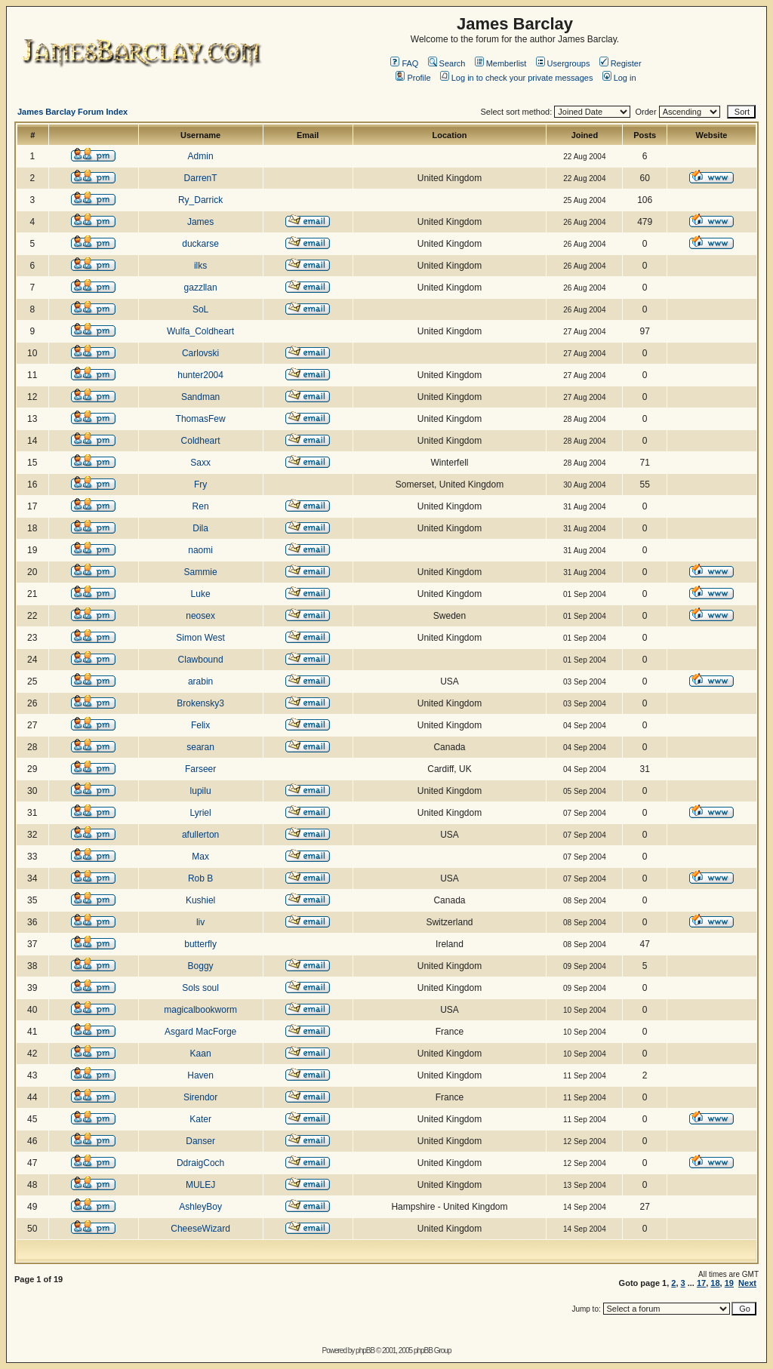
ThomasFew (201, 419)
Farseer (200, 769)
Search (447, 63)
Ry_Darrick (200, 200)
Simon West (200, 637)
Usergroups (563, 63)
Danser (200, 1141)
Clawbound (200, 659)
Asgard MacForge (200, 1031)
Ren (200, 506)
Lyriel (200, 813)
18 (714, 1282)
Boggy (201, 966)
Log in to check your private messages (516, 77)
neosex (200, 616)
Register (620, 63)
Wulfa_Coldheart (200, 331)
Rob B (200, 878)
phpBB (365, 1350)
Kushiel (200, 900)
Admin (201, 156)
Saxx (200, 462)
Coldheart (200, 440)
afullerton (200, 834)
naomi (200, 550)
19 (729, 1282)
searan (200, 747)
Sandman (200, 397)
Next (747, 1282)
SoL (200, 309)
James (200, 222)
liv (200, 922)
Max (200, 856)
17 (701, 1282)
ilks (200, 265)
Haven (200, 1075)
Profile (413, 77)
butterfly (200, 944)
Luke (201, 594)
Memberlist (501, 63)
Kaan (200, 1053)
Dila (200, 528)
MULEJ (200, 1185)
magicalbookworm (200, 1009)
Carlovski (200, 353)
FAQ (404, 63)
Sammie (200, 572)
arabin (200, 681)
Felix (200, 725)
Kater (200, 1119)
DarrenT (200, 178)
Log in (619, 77)
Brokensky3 (200, 703)
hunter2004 (200, 375)
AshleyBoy (200, 1206)
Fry (200, 484)
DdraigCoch (200, 1163)
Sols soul (200, 988)
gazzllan (200, 287)
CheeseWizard (200, 1228)
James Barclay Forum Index (72, 111)
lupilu (200, 791)
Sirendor (200, 1097)
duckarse (200, 243)
